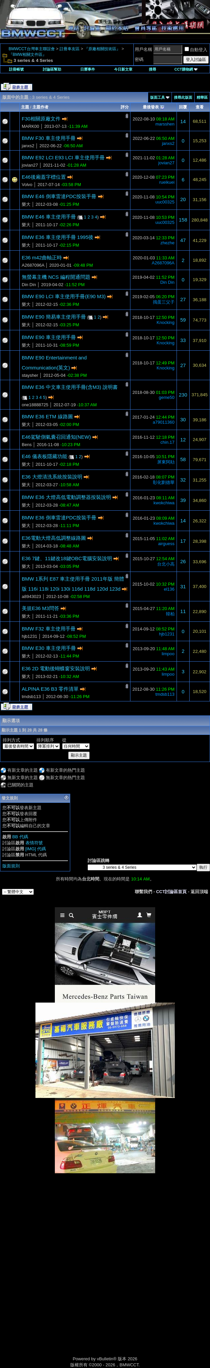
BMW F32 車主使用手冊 (49, 628)
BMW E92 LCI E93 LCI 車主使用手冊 (63, 157)
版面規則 (11, 865)
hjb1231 (29, 636)
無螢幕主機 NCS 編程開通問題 (56, 277)
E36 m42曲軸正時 (42, 257)
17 (183, 541)
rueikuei (167, 182)
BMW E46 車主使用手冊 (49, 217)
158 (183, 220)
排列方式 (11, 740)
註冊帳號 (16, 69)
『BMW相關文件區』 (27, 54)
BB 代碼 (20, 836)
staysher (30, 375)
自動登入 (196, 49)
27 (183, 299)
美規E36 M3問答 (40, 608)
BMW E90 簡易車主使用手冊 (54, 317)
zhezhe (168, 242)
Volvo (27, 184)
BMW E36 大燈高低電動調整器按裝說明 (66, 497)
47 (183, 240)
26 (183, 561)
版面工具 (157, 97)
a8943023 (31, 596)
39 (183, 500)
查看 (200, 107)
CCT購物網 (186, 69)
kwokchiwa (164, 502)
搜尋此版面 (183, 97)
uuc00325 (165, 201)
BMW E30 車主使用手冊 (49, 648)
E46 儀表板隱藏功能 (44, 456)
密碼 (139, 59)
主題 (25, 107)
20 (183, 199)
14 (183, 121)
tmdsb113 (31, 696)
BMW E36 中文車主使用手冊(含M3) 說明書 (70, 387)
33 (183, 340)
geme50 (167, 397)
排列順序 (45, 740)
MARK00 (30, 126)
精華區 (202, 97)
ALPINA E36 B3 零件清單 (50, 689)
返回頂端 (199, 891)
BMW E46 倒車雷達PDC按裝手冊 (59, 196)
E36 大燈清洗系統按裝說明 (52, 477)
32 (183, 480)
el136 (169, 589)
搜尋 (152, 69)
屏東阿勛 (166, 461)
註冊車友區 (70, 49)
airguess (166, 543)
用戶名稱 (143, 49)
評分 (125, 107)
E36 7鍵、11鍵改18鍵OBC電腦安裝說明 (67, 558)
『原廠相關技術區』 (102, 49)
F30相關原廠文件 (41, 118)
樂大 (26, 204)
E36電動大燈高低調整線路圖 (54, 538)
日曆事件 (87, 69)
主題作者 (40, 107)
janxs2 (28, 145)
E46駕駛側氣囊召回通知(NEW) (56, 437)
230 (183, 395)
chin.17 (168, 442)
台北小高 (166, 564)
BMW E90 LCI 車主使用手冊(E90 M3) (64, 296)
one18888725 (35, 404)
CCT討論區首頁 (171, 891)
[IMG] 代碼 (35, 848)
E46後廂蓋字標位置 (44, 177)
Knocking (165, 322)
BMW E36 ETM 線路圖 (47, 416)
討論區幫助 (52, 69)
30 (183, 419)
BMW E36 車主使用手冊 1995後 (57, 237)
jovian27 (30, 165)
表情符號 (34, 842)
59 (183, 320)
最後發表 (151, 107)
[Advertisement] (105, 1220)
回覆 (183, 107)
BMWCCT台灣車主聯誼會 (32, 49)
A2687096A (33, 265)
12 (183, 439)
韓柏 (170, 613)
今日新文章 (123, 69)
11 (183, 611)
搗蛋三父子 (164, 302)
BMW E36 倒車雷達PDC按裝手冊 (59, 517)
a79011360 (164, 422)
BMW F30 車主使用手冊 (49, 138)
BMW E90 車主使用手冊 (49, 337)
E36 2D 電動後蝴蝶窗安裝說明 (56, 668)
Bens (27, 444)
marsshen (165, 123)
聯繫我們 (143, 891)
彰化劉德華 (164, 482)
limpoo (168, 653)
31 (183, 586)
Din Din (29, 284)
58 (183, 459)
